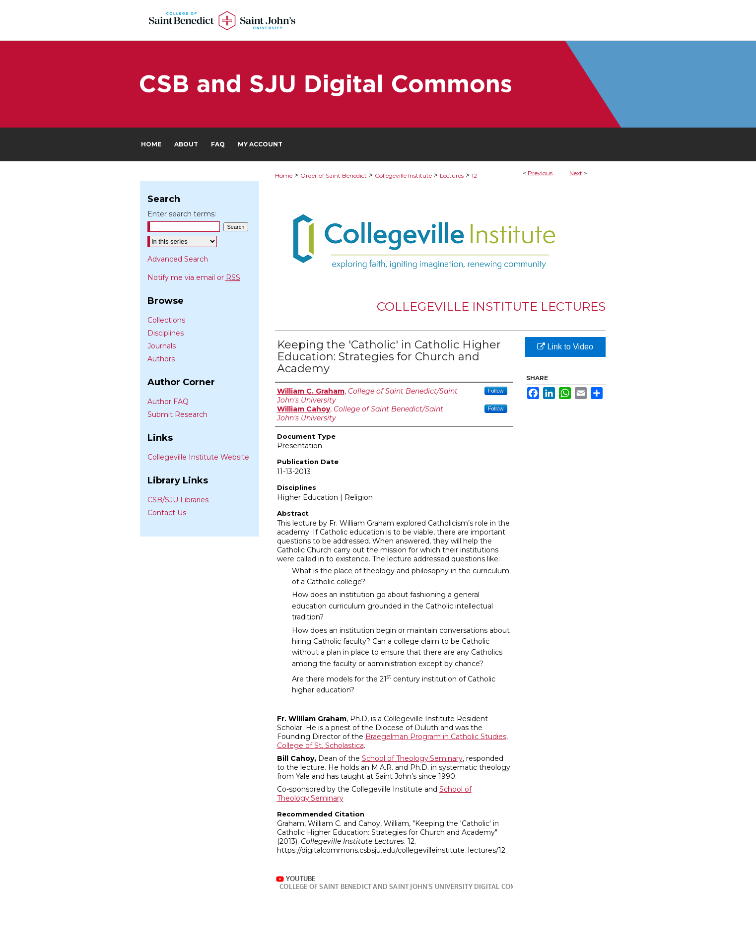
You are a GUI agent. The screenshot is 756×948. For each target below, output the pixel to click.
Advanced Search (177, 259)
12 (474, 175)
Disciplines (165, 333)
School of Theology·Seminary (412, 758)
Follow (496, 391)
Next (575, 173)
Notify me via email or (193, 277)
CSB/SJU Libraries (177, 499)
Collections (166, 320)
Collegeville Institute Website (198, 457)
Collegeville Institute (403, 175)
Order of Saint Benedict (333, 175)
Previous (540, 173)
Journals (161, 345)
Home (283, 175)
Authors (161, 358)
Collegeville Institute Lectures (491, 306)
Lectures (452, 175)
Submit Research (177, 414)
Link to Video (565, 346)
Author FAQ (168, 401)
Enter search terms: (181, 213)
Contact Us (166, 512)
